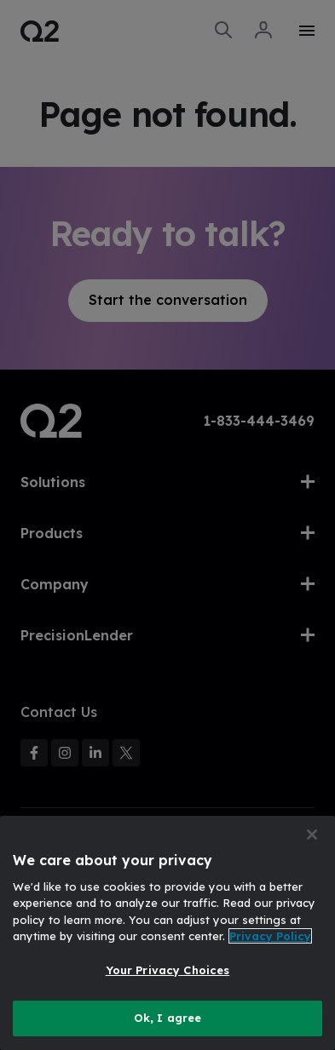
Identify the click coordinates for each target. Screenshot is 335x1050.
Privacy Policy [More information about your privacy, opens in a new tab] (270, 936)
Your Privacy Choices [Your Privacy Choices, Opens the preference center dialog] (168, 970)
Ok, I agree (167, 1017)
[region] (167, 933)
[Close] (312, 834)
